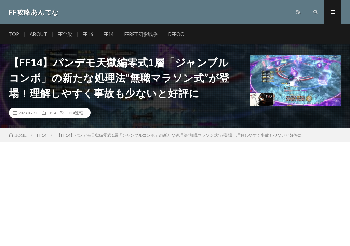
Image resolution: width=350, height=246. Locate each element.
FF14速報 (74, 113)
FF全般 (65, 34)
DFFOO (176, 34)
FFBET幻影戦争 (141, 34)
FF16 (88, 34)
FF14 (109, 34)
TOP (14, 34)
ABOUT (38, 34)
